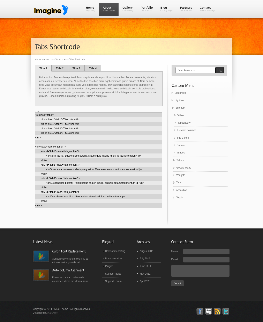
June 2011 (145, 266)
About (109, 9)
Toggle (179, 197)
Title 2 (59, 68)
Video (181, 115)
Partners (186, 9)
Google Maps (183, 167)
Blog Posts (180, 92)
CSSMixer (53, 312)
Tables (179, 160)
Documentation (113, 258)
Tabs (178, 182)
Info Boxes (182, 137)
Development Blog (115, 251)
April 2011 (145, 281)
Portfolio (147, 9)
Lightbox (179, 100)
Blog (166, 9)
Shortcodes (61, 59)
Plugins (109, 266)
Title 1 (43, 68)
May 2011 (145, 273)
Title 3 (76, 68)
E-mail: (175, 259)
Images (180, 152)
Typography (183, 122)
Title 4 (93, 68)
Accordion (180, 190)
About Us (48, 59)
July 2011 (145, 258)
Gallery (127, 9)
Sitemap (181, 107)
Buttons (180, 145)
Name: (174, 251)
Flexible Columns (186, 130)
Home (90, 9)
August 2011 (146, 251)
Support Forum (113, 281)
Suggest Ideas (113, 273)
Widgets (180, 175)
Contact (207, 9)
